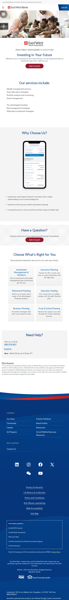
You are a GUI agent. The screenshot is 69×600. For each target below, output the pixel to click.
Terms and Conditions (34, 498)
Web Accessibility (34, 508)
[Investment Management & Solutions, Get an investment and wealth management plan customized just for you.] (21, 275)
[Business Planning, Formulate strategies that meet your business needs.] (21, 313)
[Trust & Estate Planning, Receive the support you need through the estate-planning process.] (49, 313)
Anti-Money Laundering (34, 503)
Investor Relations (43, 419)
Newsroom (40, 427)
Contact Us (11, 449)
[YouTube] (40, 473)
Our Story (11, 419)
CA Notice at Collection (34, 492)
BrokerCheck (56, 552)
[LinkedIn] (17, 464)
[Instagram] (28, 464)
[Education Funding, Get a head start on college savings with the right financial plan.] (49, 295)
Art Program (12, 432)
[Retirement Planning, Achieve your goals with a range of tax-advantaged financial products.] (21, 295)
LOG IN (64, 7)
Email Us (8, 349)
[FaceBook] (40, 464)
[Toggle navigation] (3, 7)
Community (11, 423)
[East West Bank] (18, 7)
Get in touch (34, 66)
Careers (10, 427)
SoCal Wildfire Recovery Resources (46, 433)
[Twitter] (52, 464)
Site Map (35, 513)
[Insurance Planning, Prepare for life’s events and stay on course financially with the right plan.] (49, 275)
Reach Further (41, 423)
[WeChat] (28, 473)
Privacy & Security (34, 487)
